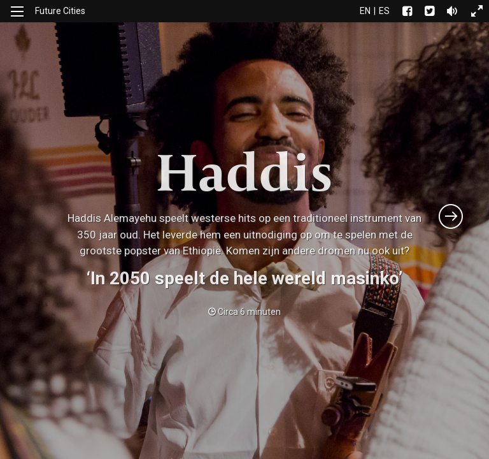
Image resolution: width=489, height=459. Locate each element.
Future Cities (60, 11)
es (384, 11)
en (365, 11)
